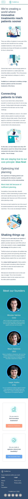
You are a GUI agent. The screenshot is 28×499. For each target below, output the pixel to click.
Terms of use (17, 480)
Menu (3, 2)
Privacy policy (18, 483)
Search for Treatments (14, 425)
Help (2, 485)
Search (3, 480)
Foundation (4, 487)
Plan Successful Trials (14, 456)
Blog (2, 483)
